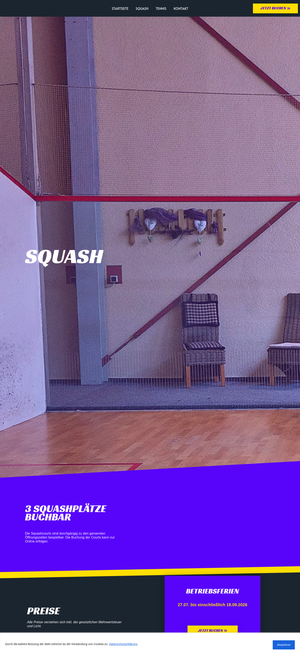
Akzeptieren (281, 645)
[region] (150, 643)
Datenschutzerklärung (123, 645)
